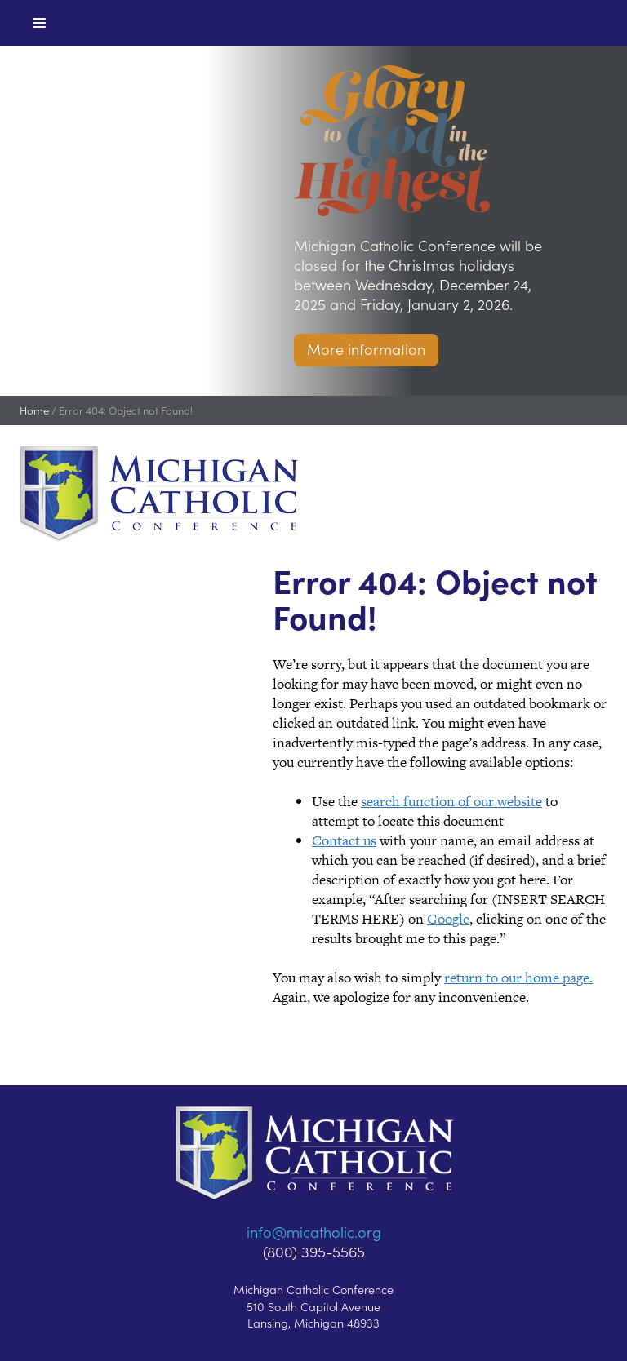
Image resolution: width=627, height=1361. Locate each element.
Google (448, 919)
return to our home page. (518, 977)
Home (34, 410)
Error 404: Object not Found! (126, 410)
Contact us (344, 840)
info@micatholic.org (314, 1231)
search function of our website (451, 801)
